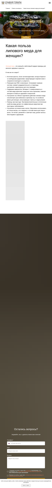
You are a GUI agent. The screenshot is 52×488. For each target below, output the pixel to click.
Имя (8, 447)
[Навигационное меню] (50, 3)
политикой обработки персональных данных (29, 471)
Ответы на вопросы (17, 8)
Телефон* (10, 440)
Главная (8, 8)
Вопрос (9, 455)
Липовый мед (10, 66)
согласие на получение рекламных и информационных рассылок (26, 475)
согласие (28, 470)
